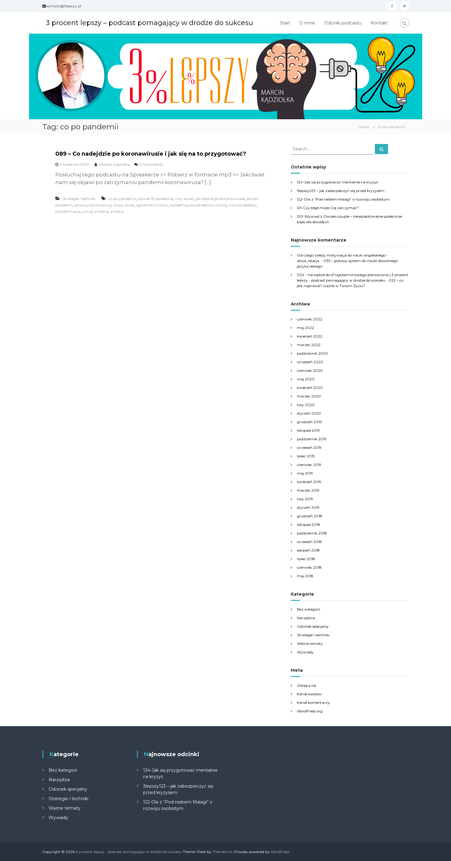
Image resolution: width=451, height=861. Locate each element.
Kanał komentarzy (313, 702)
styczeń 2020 (309, 413)
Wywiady (305, 652)
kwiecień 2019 (309, 481)
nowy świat (123, 205)
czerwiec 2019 (309, 464)
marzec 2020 (309, 396)
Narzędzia (306, 617)
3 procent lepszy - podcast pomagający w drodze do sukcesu (129, 851)
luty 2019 (305, 499)
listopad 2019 (308, 430)
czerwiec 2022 (309, 319)
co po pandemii (122, 198)
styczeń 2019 (308, 507)
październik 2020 (312, 353)
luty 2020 (306, 404)
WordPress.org (310, 711)
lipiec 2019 (306, 456)
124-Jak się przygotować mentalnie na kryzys (337, 182)
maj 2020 (306, 379)
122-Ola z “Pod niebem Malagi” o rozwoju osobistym (343, 199)
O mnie (307, 23)
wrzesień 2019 (309, 447)
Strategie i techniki (79, 198)
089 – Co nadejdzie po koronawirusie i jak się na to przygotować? (150, 153)
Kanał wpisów (309, 694)
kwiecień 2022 (309, 336)
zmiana (101, 211)
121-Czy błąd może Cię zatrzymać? (328, 207)
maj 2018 (305, 576)
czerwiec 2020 (310, 370)
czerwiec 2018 (309, 567)
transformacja (67, 211)
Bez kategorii (308, 609)
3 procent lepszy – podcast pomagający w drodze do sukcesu (149, 23)
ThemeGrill (222, 851)
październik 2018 (312, 533)
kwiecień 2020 (310, 387)
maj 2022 (305, 327)
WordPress (280, 851)
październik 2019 (312, 439)
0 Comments (151, 164)
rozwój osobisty (242, 205)
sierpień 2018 (308, 550)
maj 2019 (305, 473)
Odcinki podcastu (342, 23)
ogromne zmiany (152, 205)
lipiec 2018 (306, 558)
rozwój (220, 205)
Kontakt (379, 23)
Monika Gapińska (114, 164)
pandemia (179, 205)
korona (80, 205)
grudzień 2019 (309, 421)
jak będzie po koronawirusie (220, 198)
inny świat (184, 198)
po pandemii (201, 205)
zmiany (117, 211)
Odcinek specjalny (313, 626)
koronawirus (100, 205)
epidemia (165, 198)
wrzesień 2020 (310, 362)
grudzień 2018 (309, 516)
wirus (87, 211)
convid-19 (146, 198)
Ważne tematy (310, 643)
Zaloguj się (306, 685)
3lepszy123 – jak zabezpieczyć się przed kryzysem (340, 190)
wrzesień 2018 (309, 541)
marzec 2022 (308, 344)
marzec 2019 (308, 490)
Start (285, 23)
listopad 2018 (308, 524)
